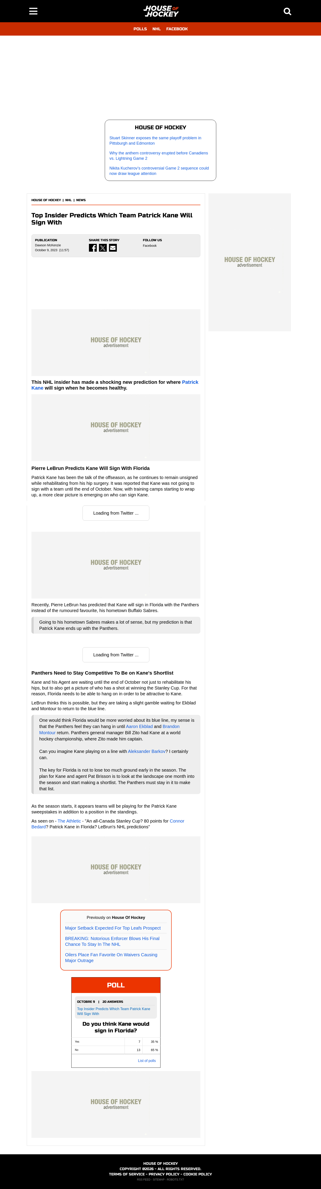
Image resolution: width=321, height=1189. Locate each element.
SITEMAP (158, 1179)
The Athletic (69, 821)
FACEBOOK (177, 28)
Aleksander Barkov (146, 751)
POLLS (140, 28)
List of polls (147, 1061)
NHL (156, 28)
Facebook (149, 245)
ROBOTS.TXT (175, 1179)
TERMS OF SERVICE (127, 1174)
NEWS (81, 200)
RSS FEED (143, 1179)
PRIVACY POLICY (164, 1174)
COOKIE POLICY (197, 1174)
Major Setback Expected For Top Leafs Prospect (113, 928)
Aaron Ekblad (139, 726)
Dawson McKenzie (48, 245)
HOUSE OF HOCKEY (46, 200)
